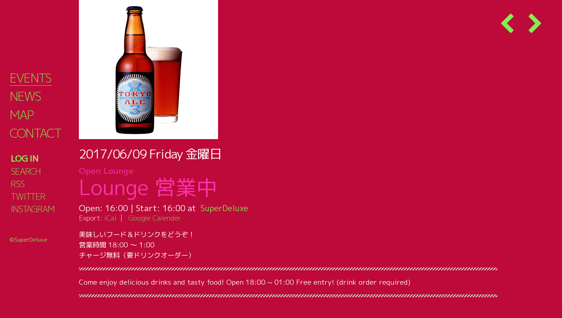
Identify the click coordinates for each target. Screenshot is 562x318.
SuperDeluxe (225, 208)
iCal (110, 218)
